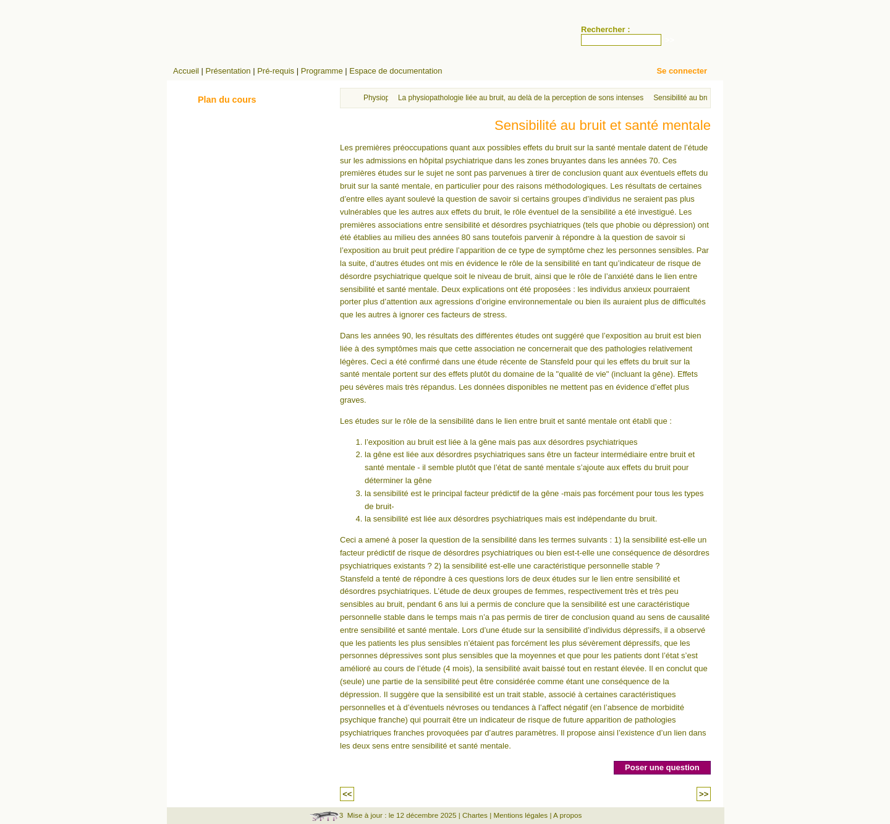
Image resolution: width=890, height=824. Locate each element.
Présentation (228, 70)
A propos (567, 815)
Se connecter (681, 70)
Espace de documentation (395, 70)
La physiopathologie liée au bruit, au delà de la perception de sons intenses (520, 97)
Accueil (186, 70)
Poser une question (662, 767)
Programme (322, 70)
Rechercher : (605, 29)
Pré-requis (275, 70)
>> (703, 794)
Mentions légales (520, 815)
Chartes (475, 815)
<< (347, 794)
